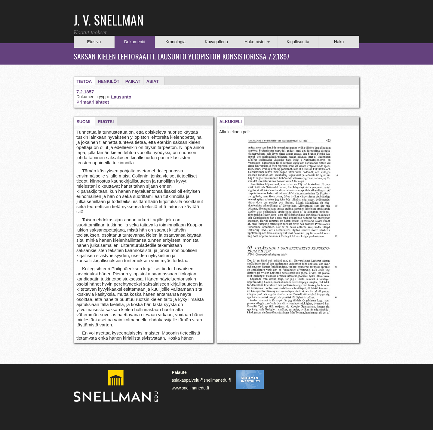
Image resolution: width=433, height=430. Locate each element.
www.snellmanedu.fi (190, 388)
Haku (339, 41)
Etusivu (94, 41)
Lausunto (121, 96)
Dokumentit (135, 41)
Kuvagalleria (216, 41)
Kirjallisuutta (298, 41)
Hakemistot (257, 41)
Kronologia (175, 41)
